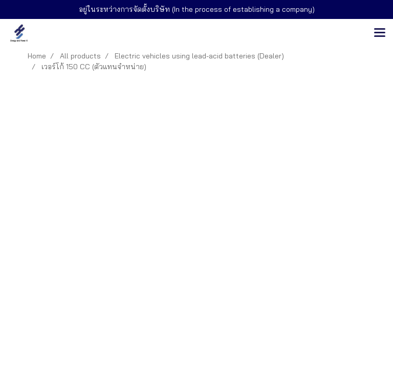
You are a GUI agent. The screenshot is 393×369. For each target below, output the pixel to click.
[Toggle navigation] (379, 33)
